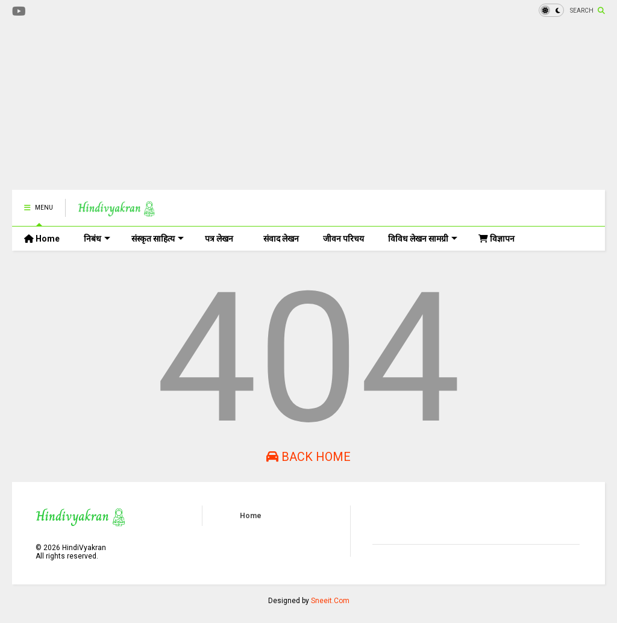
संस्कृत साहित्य (157, 238)
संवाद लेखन (281, 238)
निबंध (97, 238)
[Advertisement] (231, 105)
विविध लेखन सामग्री (422, 238)
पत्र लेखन (219, 238)
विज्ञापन (496, 238)
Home (42, 238)
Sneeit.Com (330, 600)
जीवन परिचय (343, 238)
